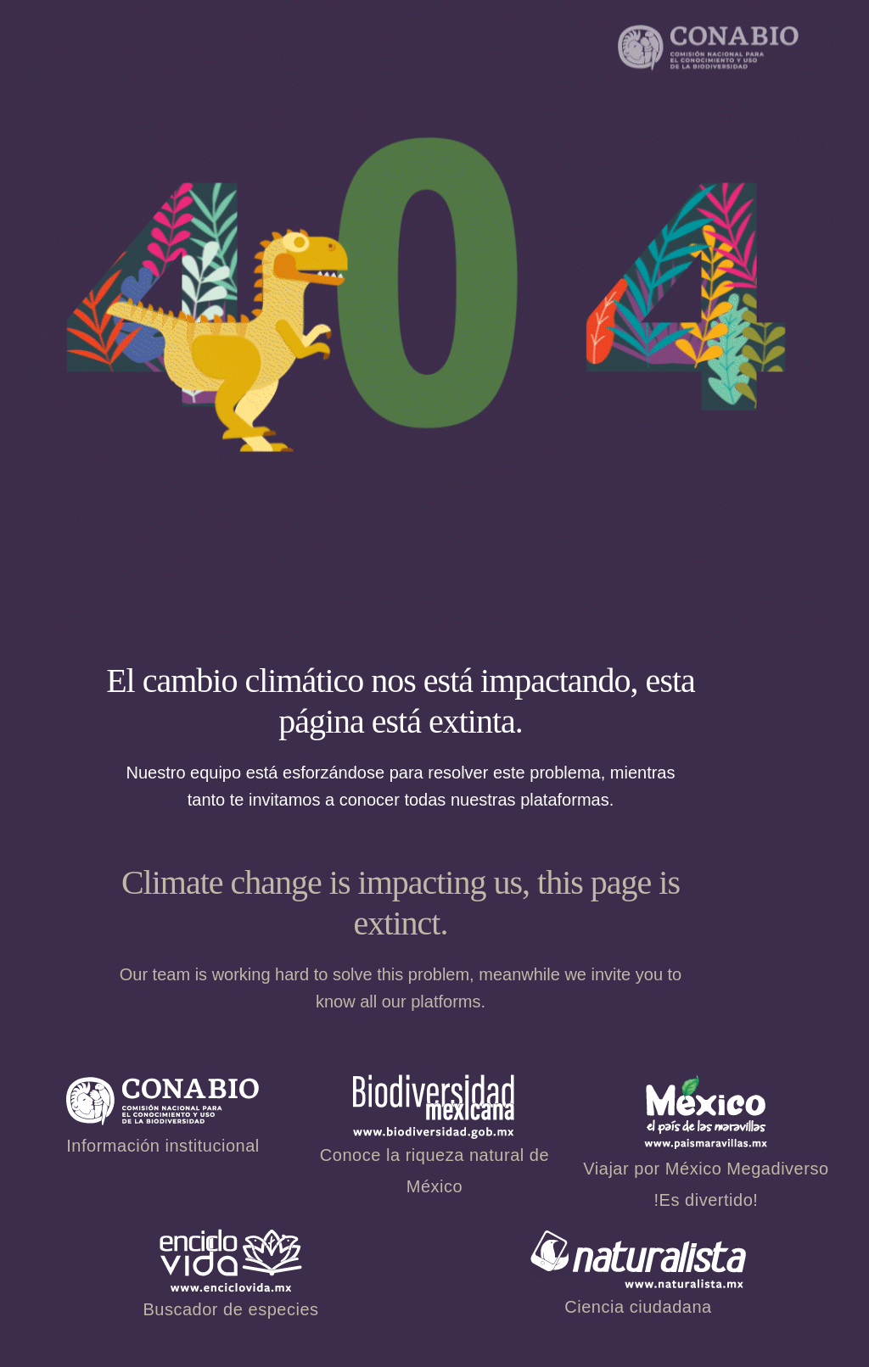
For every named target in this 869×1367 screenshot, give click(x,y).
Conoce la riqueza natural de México (434, 1145)
